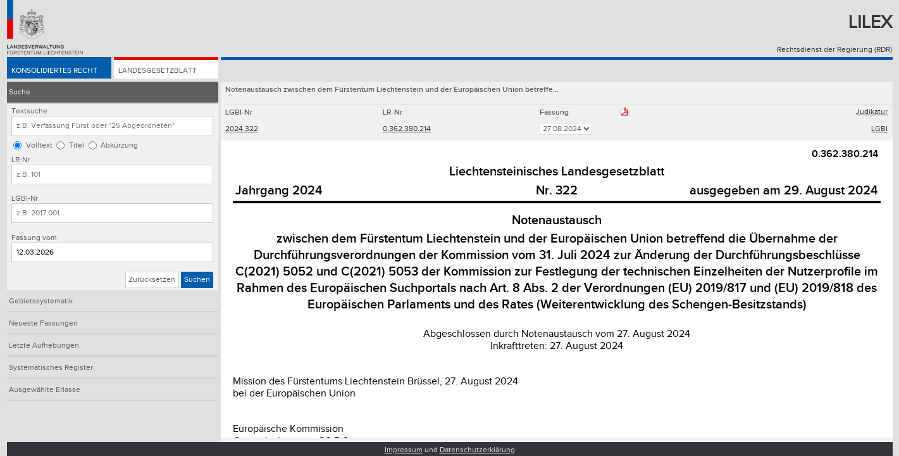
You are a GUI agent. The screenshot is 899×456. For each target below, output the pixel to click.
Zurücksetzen (151, 279)
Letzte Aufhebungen (44, 345)
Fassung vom (34, 238)
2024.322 (241, 129)
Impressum (404, 450)
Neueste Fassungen (43, 323)
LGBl (879, 129)
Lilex (870, 22)
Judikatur (872, 112)
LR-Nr (20, 160)
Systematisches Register (51, 367)
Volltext (39, 145)
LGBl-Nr (24, 198)
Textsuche (29, 111)
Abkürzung (119, 145)
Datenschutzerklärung (477, 450)
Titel (76, 145)
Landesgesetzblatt (157, 70)
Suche (19, 92)
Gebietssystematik (41, 301)
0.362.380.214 (407, 129)
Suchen (197, 279)
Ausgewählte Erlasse (44, 390)
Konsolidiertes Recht (54, 70)
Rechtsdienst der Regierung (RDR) (834, 49)
